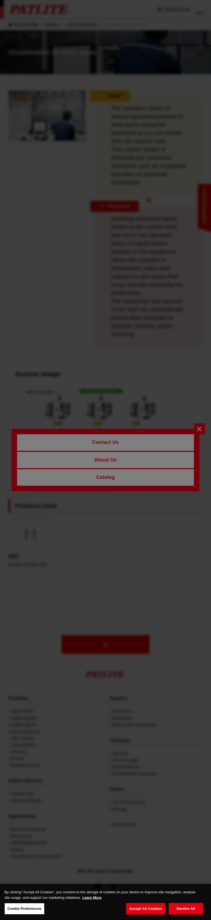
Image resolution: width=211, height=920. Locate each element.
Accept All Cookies (145, 909)
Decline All (186, 909)
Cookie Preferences (24, 909)
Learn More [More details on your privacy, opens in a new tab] (92, 898)
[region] (105, 902)
